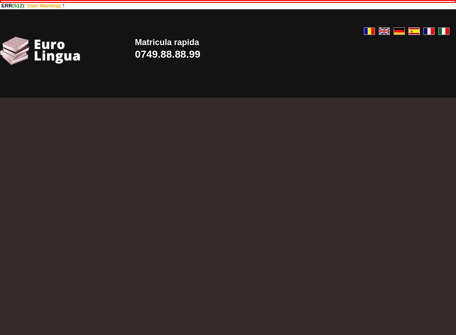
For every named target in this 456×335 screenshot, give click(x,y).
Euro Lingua (60, 50)
